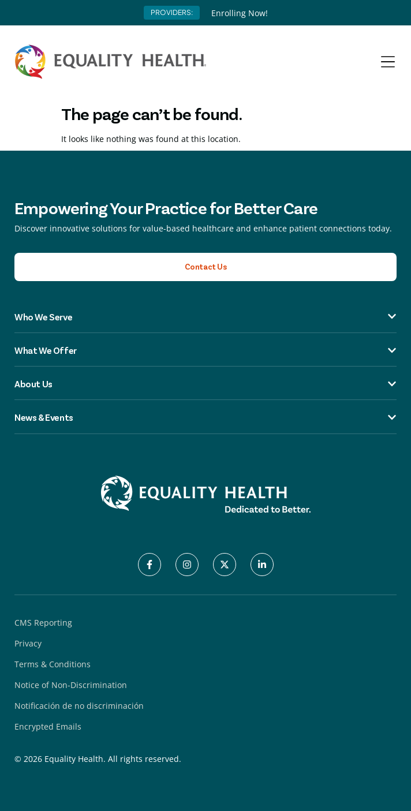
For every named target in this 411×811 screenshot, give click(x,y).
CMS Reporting (43, 622)
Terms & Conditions (52, 664)
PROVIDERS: (172, 12)
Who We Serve (205, 316)
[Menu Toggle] (388, 61)
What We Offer (205, 350)
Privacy (28, 643)
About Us (205, 383)
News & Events (205, 417)
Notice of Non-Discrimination (70, 684)
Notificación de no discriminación (79, 705)
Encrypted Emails (47, 726)
